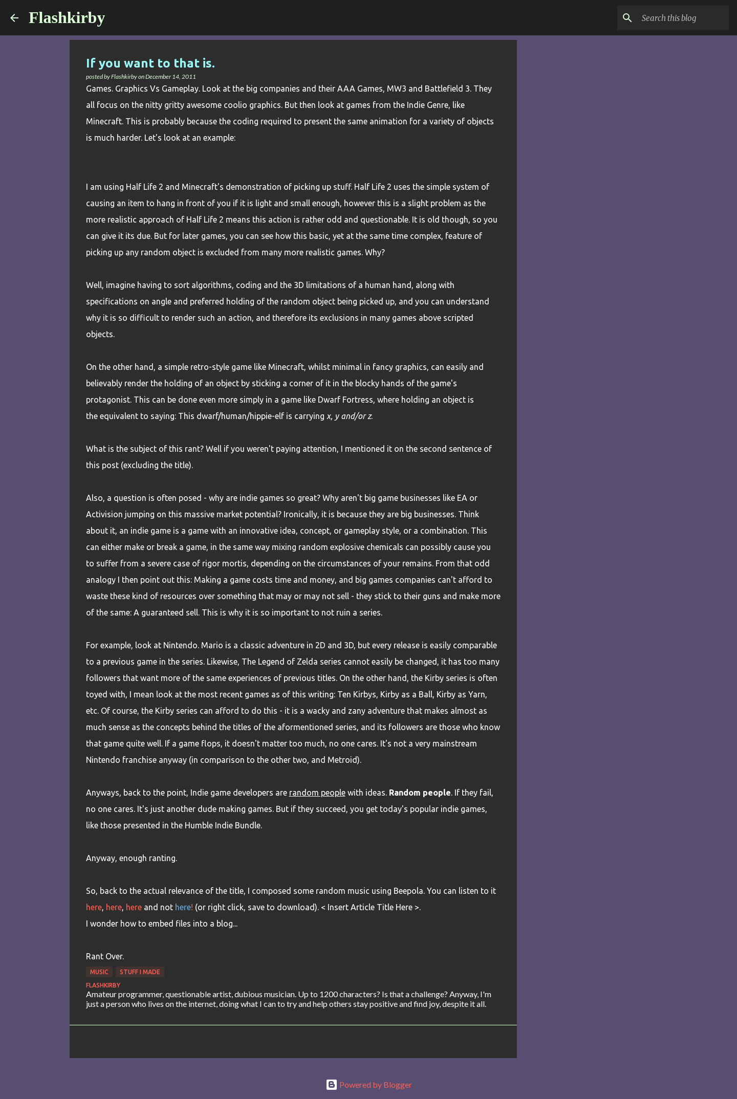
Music (99, 972)
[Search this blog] (675, 18)
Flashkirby (67, 17)
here (94, 907)
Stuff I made (140, 972)
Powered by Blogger (369, 1084)
